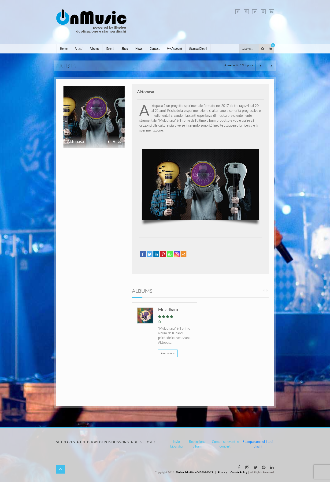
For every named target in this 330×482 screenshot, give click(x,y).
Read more (167, 353)
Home (63, 48)
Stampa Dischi (198, 48)
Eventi (110, 48)
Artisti (78, 48)
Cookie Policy (238, 472)
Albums (94, 48)
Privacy (222, 472)
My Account (174, 48)
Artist (236, 65)
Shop (125, 48)
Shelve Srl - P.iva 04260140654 (195, 472)
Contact (154, 48)
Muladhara (168, 309)
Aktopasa (145, 91)
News (138, 48)
